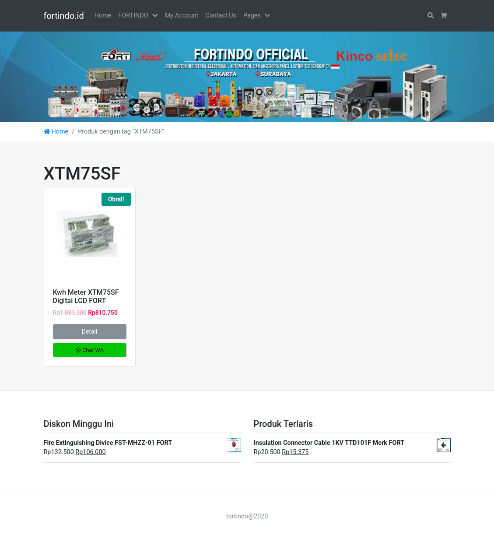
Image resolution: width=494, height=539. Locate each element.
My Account (181, 15)
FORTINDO (133, 15)
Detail (90, 331)
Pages (252, 15)
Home (103, 15)
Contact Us (220, 15)
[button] (156, 15)
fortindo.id (64, 16)
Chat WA (89, 350)
